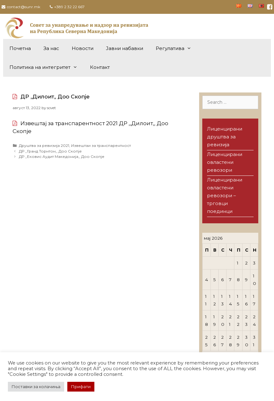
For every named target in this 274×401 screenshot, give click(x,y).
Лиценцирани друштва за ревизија (224, 137)
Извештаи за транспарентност (101, 145)
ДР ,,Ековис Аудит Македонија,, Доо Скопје (61, 156)
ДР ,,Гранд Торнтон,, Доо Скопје (50, 151)
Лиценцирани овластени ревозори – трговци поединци (224, 195)
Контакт (100, 67)
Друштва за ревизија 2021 (44, 145)
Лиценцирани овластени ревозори (224, 162)
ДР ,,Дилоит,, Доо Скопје (55, 96)
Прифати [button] (81, 386)
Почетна (20, 48)
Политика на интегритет (46, 67)
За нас (51, 48)
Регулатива (177, 48)
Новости (82, 48)
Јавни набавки (124, 48)
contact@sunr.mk (23, 6)
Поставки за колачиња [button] (36, 386)
